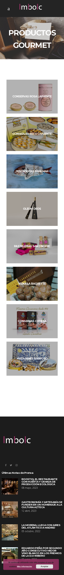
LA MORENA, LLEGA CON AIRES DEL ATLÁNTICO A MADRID (41, 526)
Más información (24, 566)
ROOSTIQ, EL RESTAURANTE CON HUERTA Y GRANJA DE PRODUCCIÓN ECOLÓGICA (39, 481)
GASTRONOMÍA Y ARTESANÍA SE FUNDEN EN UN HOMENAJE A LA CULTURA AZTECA (42, 504)
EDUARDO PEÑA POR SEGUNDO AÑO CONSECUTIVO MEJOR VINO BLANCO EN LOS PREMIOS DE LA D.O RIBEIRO (42, 551)
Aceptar (44, 566)
